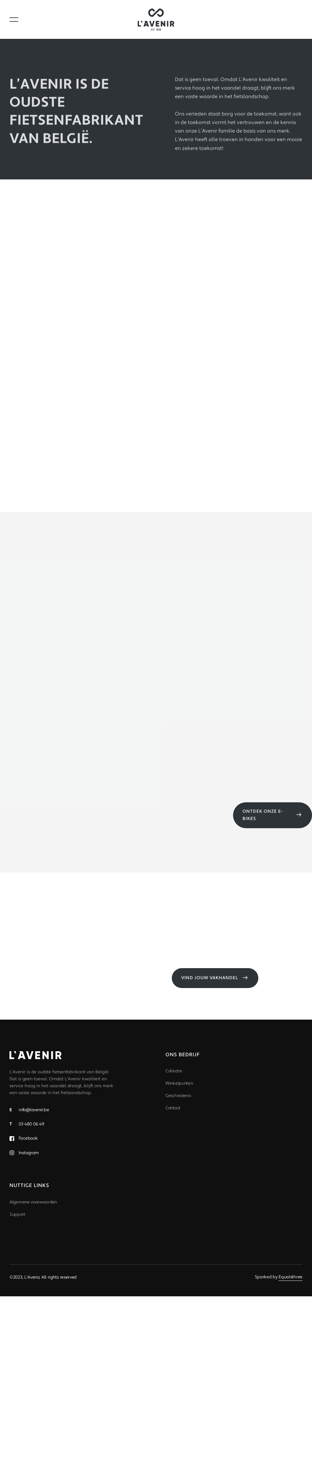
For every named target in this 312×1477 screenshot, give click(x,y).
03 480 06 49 (26, 1124)
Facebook (27, 1138)
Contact (172, 1108)
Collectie (173, 1071)
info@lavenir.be (29, 1110)
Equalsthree (291, 1277)
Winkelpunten (179, 1083)
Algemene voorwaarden (33, 1202)
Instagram (28, 1153)
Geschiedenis (178, 1096)
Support (17, 1214)
